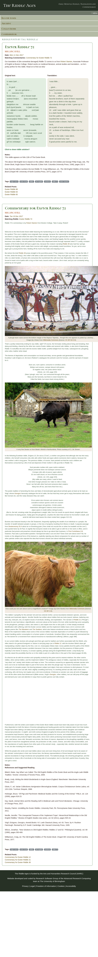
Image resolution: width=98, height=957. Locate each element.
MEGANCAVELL (12, 51)
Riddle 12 (58, 643)
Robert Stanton (66, 62)
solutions (47, 181)
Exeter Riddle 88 (11, 189)
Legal (32, 886)
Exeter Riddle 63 (11, 192)
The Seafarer (37, 629)
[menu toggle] (49, 13)
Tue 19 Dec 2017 (16, 216)
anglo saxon (14, 181)
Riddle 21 (77, 620)
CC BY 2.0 (48, 611)
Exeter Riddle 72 (19, 46)
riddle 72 (55, 181)
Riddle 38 (66, 244)
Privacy (25, 886)
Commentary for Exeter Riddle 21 (18, 860)
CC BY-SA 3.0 (70, 340)
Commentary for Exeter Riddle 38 (18, 862)
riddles (31, 181)
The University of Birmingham (52, 881)
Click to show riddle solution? (17, 149)
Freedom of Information (46, 886)
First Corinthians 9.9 (75, 531)
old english (39, 181)
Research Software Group (47, 878)
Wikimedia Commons (50, 340)
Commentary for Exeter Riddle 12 (18, 857)
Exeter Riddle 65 (11, 194)
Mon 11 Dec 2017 (16, 55)
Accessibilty (71, 886)
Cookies (61, 886)
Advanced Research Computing (77, 878)
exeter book (23, 181)
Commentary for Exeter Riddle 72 (39, 58)
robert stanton (64, 181)
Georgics (17, 493)
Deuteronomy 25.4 (15, 526)
